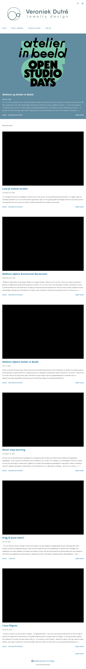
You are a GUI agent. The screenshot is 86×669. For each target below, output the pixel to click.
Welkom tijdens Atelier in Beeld (20, 361)
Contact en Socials (34, 28)
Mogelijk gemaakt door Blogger (43, 661)
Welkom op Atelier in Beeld (17, 94)
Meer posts (79, 654)
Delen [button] (4, 115)
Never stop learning (13, 449)
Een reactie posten (15, 115)
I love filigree (9, 625)
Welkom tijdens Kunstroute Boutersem (24, 273)
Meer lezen (79, 115)
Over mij (48, 28)
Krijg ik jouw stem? (13, 537)
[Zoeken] (78, 3)
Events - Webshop (17, 28)
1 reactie (11, 558)
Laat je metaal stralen (15, 188)
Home (4, 28)
